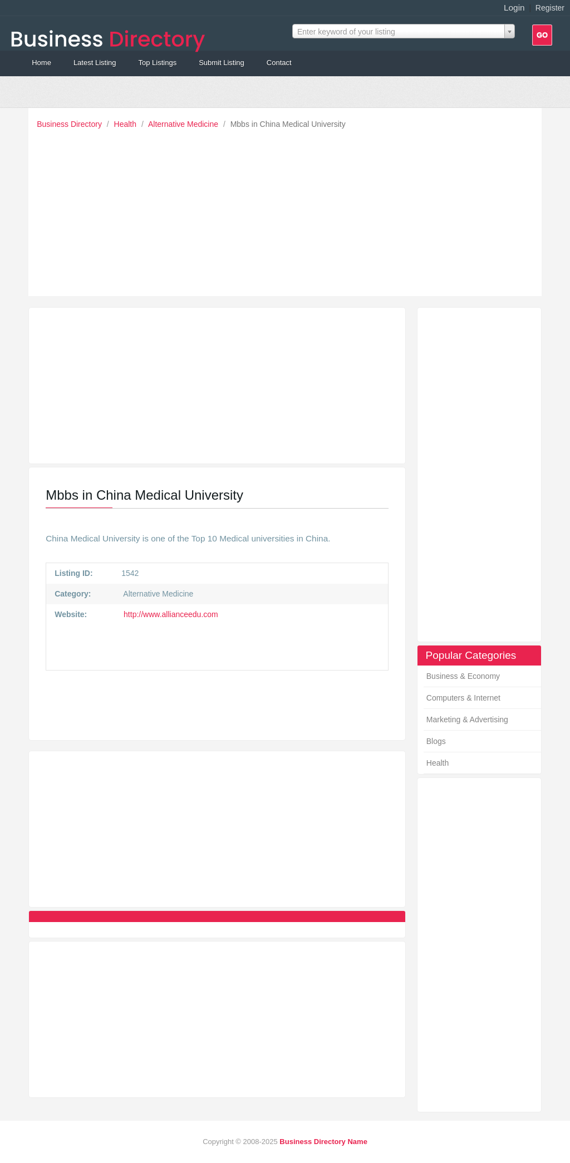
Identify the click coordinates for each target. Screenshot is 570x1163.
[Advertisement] (288, 210)
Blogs (436, 741)
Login (514, 7)
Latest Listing (94, 62)
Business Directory (70, 124)
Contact (279, 62)
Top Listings (157, 62)
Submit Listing (221, 62)
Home (41, 62)
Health (126, 124)
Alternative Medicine (184, 124)
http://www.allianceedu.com (169, 614)
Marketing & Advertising (467, 719)
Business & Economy (463, 676)
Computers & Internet (463, 697)
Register (549, 7)
